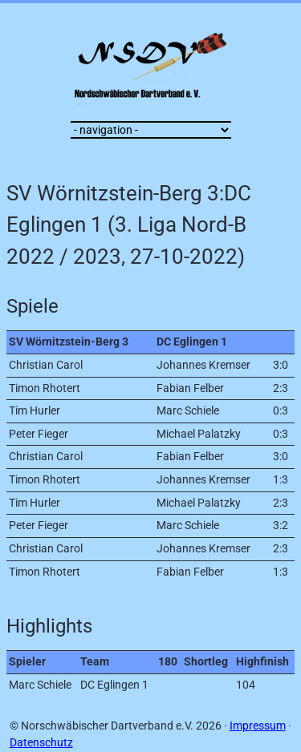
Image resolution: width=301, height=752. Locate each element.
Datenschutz (41, 743)
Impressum (258, 726)
